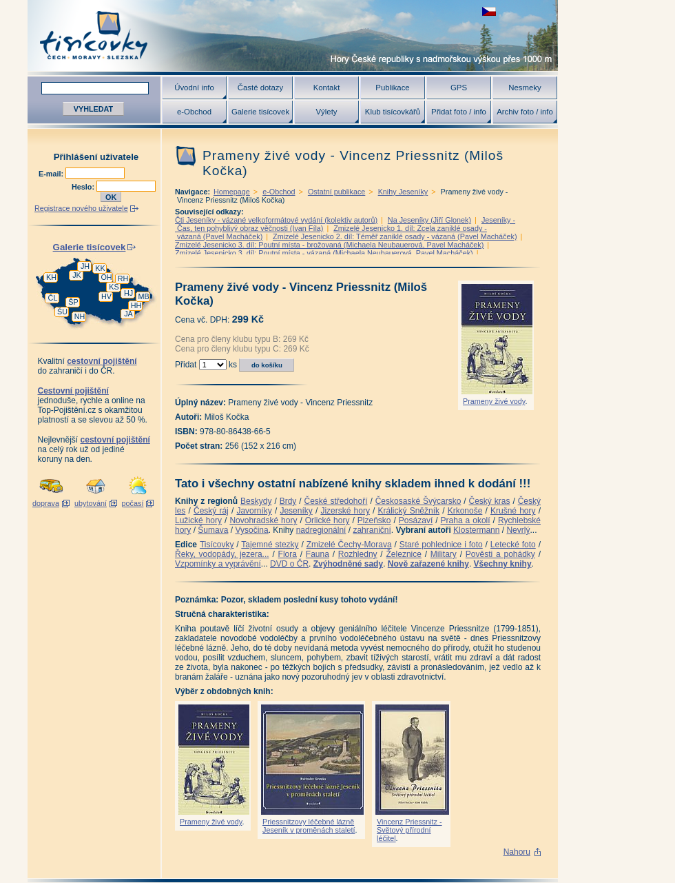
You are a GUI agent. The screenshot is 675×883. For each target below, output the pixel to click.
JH (85, 266)
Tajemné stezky (269, 544)
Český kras (489, 501)
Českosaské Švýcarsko (418, 501)
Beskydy (255, 501)
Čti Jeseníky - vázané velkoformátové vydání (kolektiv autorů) (276, 220)
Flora (287, 554)
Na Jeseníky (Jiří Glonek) (429, 220)
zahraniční (372, 530)
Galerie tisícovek (260, 112)
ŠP (73, 302)
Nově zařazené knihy (428, 564)
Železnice (404, 554)
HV (106, 296)
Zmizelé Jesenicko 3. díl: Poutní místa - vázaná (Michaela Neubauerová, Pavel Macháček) (324, 253)
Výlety (326, 112)
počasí (133, 503)
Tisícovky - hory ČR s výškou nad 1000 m (293, 35)
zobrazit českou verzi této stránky (489, 11)
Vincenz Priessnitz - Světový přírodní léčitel (409, 830)
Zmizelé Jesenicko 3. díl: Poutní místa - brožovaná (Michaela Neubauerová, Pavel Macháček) (329, 245)
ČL (53, 298)
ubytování (90, 503)
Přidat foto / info (458, 112)
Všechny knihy (503, 564)
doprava (45, 503)
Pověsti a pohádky (500, 554)
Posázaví (416, 520)
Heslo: (84, 187)
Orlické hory (327, 520)
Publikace (392, 87)
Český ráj (211, 511)
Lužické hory (198, 520)
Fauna (317, 554)
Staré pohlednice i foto (441, 544)
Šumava (213, 530)
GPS (458, 87)
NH (79, 316)
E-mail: (52, 174)
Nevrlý (518, 530)
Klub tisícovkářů (392, 112)
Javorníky (253, 511)
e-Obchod (194, 112)
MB (143, 296)
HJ (128, 293)
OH (106, 277)
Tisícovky (217, 544)
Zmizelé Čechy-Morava (349, 544)
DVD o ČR (289, 564)
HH (136, 305)
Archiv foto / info (525, 112)
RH (123, 278)
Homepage (232, 191)
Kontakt (326, 87)
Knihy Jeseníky (403, 191)
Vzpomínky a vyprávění (218, 564)
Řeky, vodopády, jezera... (222, 554)
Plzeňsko (374, 520)
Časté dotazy (260, 87)
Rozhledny (357, 554)
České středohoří (336, 501)
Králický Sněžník (409, 511)
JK (76, 275)
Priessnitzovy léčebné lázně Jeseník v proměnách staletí (308, 826)
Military (443, 554)
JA (128, 313)
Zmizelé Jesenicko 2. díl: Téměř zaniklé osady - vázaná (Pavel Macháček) (395, 236)
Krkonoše (465, 511)
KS (113, 287)
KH (51, 277)
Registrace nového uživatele (81, 208)
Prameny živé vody (494, 401)
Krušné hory (513, 511)
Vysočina (251, 530)
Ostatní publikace (336, 191)
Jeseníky (296, 511)
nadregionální (321, 530)
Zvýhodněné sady (348, 564)
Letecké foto (513, 544)
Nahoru (516, 852)
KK (100, 268)
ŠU (62, 311)
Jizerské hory (345, 511)
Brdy (288, 501)
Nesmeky (524, 87)
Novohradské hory (263, 520)
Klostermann (476, 530)
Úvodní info (194, 87)
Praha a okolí (465, 520)
